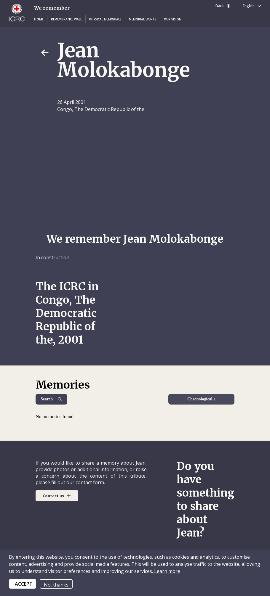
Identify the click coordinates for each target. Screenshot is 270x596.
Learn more (166, 571)
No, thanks (56, 584)
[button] (39, 19)
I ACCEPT (22, 584)
